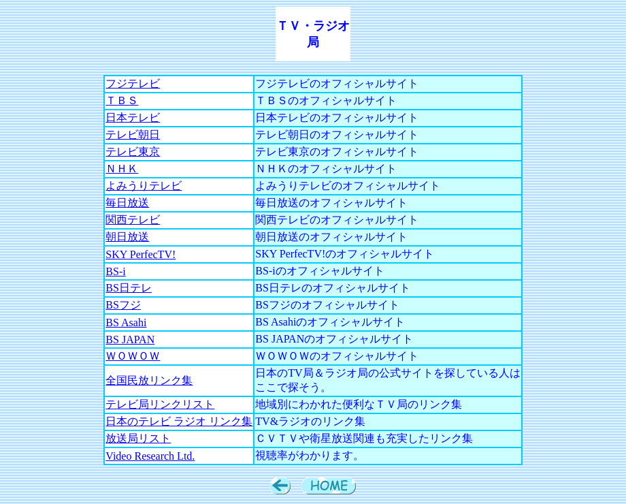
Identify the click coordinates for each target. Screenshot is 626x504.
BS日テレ (128, 288)
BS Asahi (125, 322)
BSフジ (123, 305)
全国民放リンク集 (149, 380)
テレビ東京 (132, 151)
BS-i (115, 271)
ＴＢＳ (121, 100)
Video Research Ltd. (150, 456)
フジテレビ (132, 83)
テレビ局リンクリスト (159, 404)
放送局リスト (138, 438)
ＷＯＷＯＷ (132, 356)
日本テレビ (132, 117)
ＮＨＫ (121, 168)
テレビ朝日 (132, 134)
